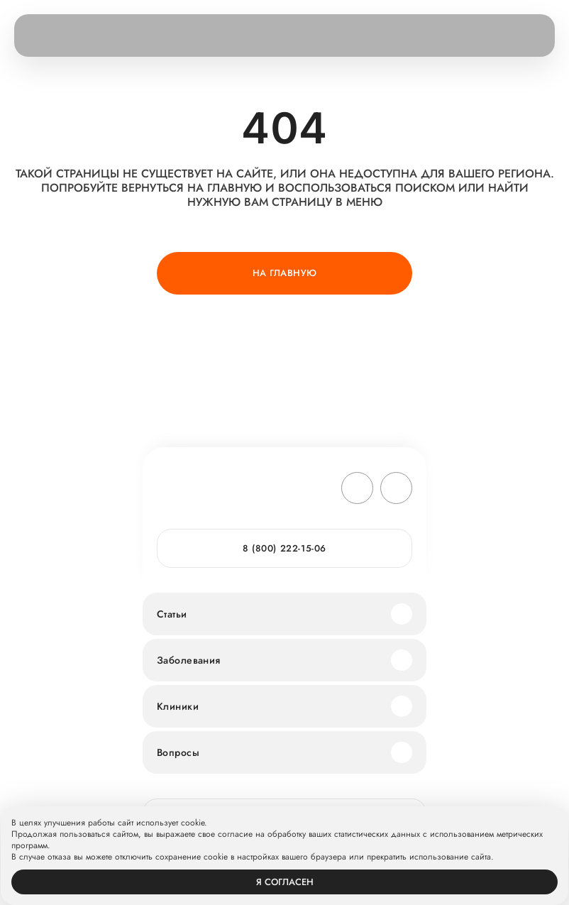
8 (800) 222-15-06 (284, 548)
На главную (285, 273)
